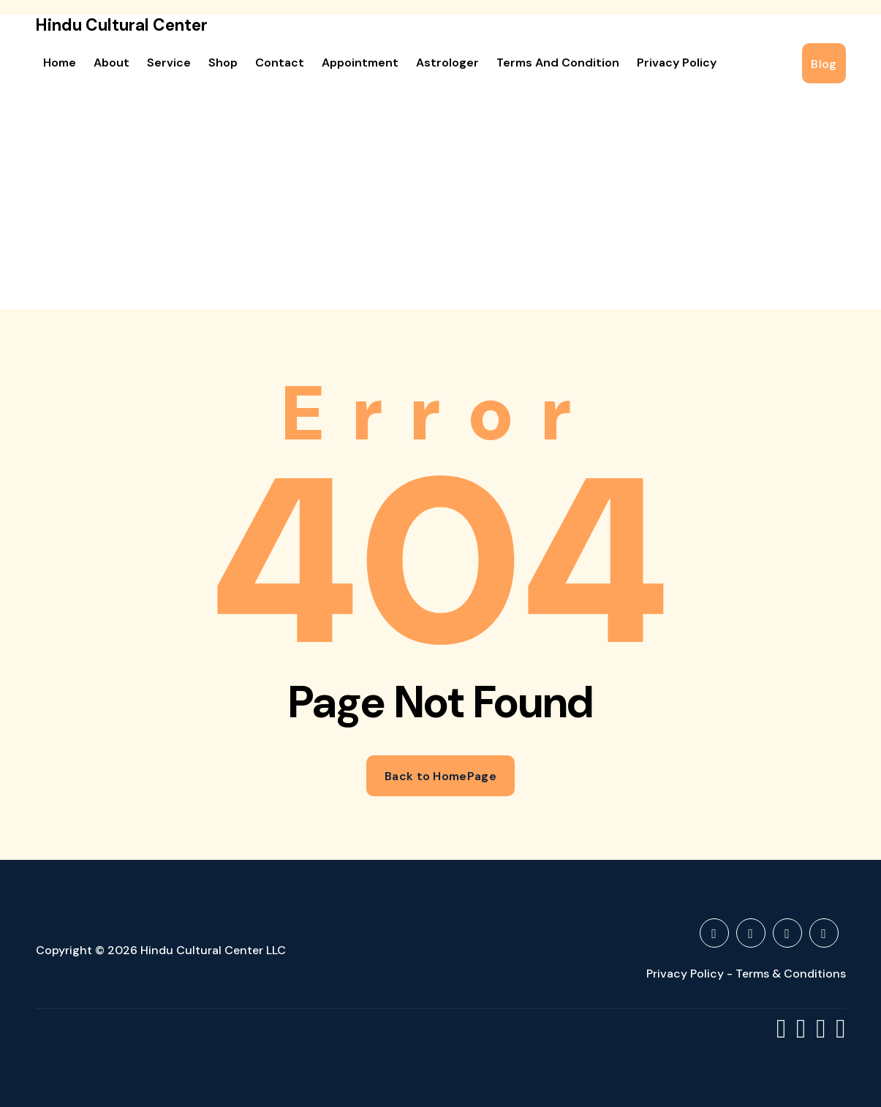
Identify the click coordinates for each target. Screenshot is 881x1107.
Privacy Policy (676, 62)
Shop (223, 62)
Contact (279, 62)
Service (169, 62)
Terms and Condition (557, 62)
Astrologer (447, 62)
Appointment (360, 62)
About (111, 62)
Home (59, 62)
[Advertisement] (441, 199)
